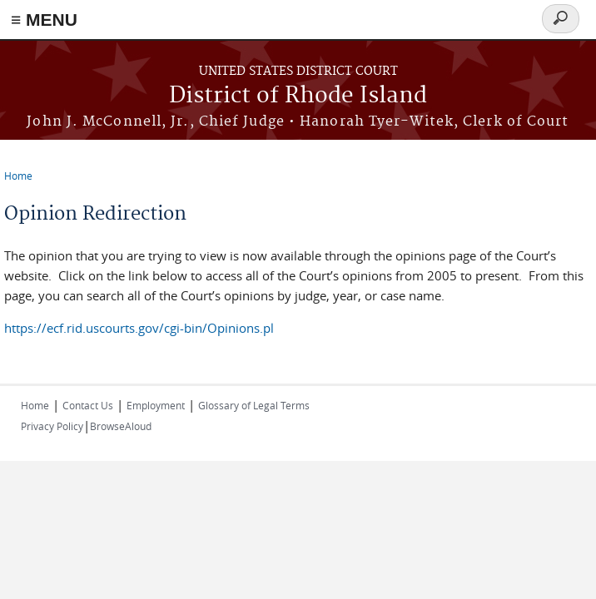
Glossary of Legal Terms (254, 405)
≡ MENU (44, 19)
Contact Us (87, 405)
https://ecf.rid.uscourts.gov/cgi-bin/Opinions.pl (139, 327)
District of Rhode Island (298, 96)
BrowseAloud (120, 426)
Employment (156, 405)
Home (18, 175)
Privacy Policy (52, 426)
